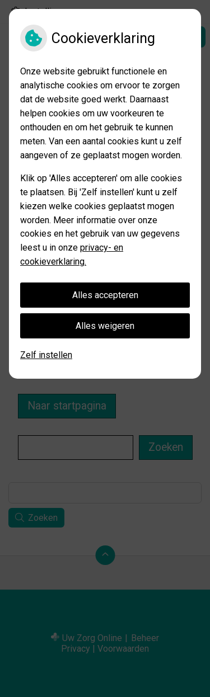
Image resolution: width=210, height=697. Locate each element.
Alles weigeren (105, 326)
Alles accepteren (105, 295)
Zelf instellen (46, 355)
